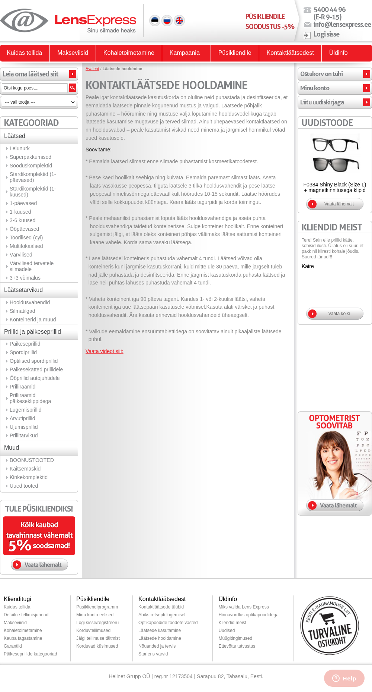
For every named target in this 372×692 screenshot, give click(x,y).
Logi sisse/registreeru (97, 622)
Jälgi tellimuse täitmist (98, 638)
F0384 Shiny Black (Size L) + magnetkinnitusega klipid (335, 187)
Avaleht (92, 68)
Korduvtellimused (93, 630)
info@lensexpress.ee (342, 24)
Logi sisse (326, 34)
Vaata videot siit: (105, 351)
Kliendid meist (232, 622)
